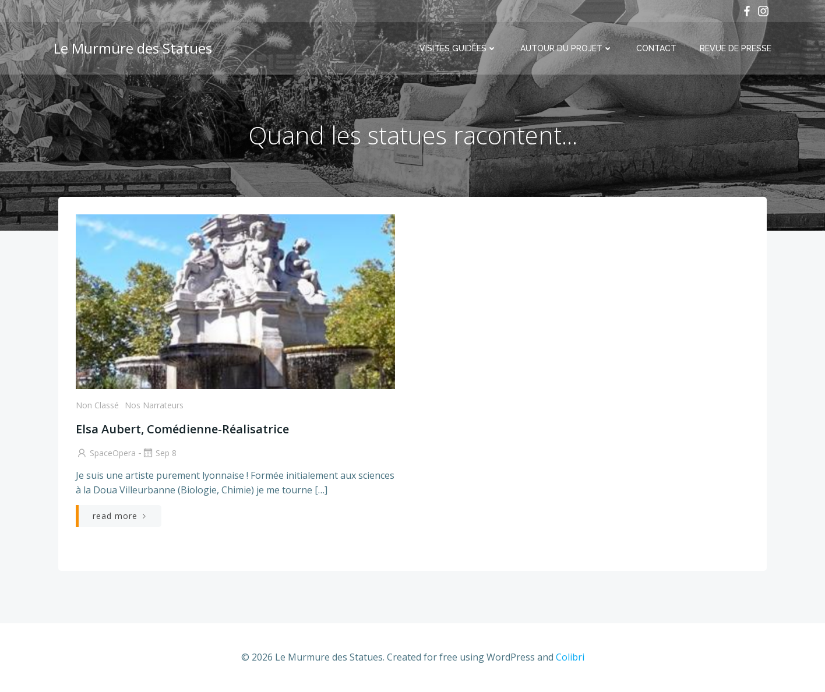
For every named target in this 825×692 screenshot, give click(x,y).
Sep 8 (159, 452)
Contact (656, 48)
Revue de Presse (735, 48)
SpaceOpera (106, 452)
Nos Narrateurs (154, 405)
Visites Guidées (458, 48)
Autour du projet (566, 48)
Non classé (97, 405)
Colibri (570, 657)
